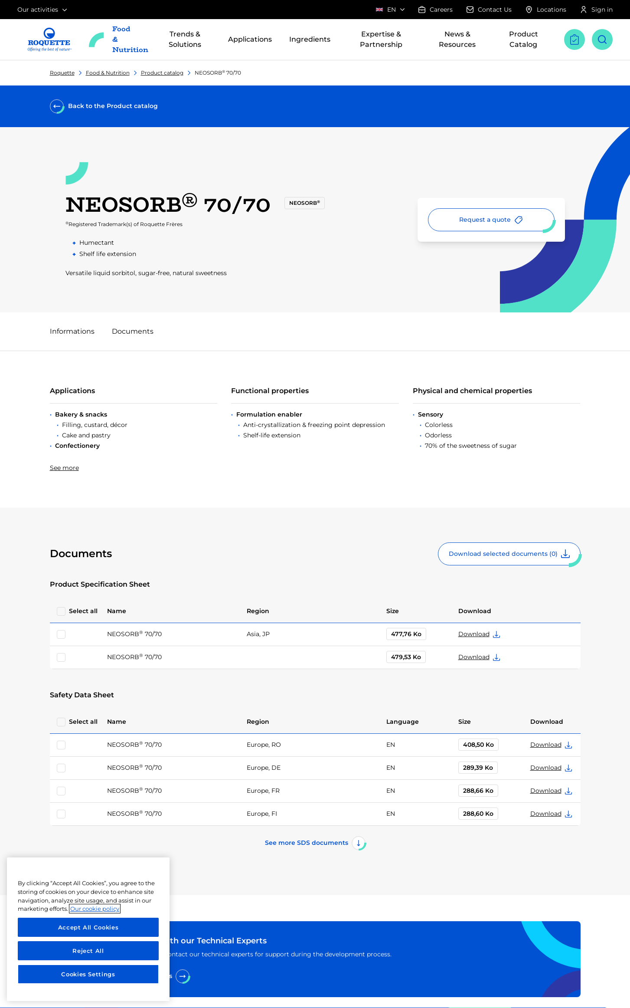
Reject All (88, 950)
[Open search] (602, 39)
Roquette (62, 72)
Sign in (596, 9)
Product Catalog (523, 39)
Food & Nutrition (108, 72)
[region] (88, 929)
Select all (83, 611)
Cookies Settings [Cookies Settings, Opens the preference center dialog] (88, 974)
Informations (72, 331)
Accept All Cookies (88, 927)
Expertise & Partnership (381, 39)
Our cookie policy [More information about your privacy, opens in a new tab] (94, 908)
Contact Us (489, 9)
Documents (132, 331)
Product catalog (162, 72)
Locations (546, 9)
